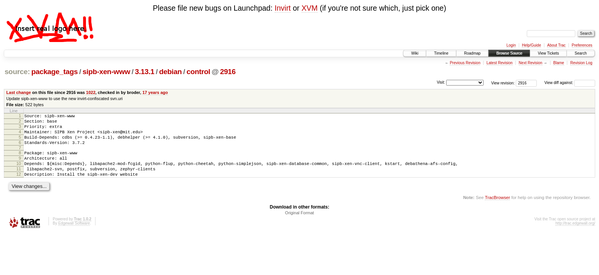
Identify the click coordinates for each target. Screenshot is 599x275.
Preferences (582, 45)
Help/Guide (531, 45)
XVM (309, 8)
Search (581, 53)
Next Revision (530, 63)
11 (18, 179)
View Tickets (548, 53)
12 (18, 185)
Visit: (441, 82)
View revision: (503, 83)
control (198, 72)
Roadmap (472, 53)
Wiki (414, 53)
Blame (558, 63)
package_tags (54, 72)
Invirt (283, 8)
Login (511, 45)
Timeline (441, 53)
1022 (91, 92)
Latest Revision (499, 63)
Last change (18, 92)
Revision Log (581, 63)
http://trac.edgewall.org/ (575, 236)
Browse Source (509, 53)
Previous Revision (465, 63)
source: (17, 72)
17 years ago (155, 92)
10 (18, 172)
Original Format (299, 225)
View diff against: (569, 83)
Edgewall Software (74, 236)
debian (170, 72)
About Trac (556, 45)
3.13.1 (144, 72)
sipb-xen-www (106, 72)
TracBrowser (497, 209)
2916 (228, 72)
